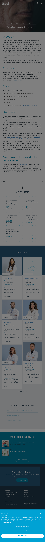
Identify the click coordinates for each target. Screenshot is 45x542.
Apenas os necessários (22, 531)
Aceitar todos (22, 535)
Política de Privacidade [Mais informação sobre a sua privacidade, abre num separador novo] (31, 521)
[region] (22, 525)
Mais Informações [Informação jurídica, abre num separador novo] (6, 522)
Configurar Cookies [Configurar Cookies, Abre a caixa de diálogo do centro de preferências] (22, 526)
